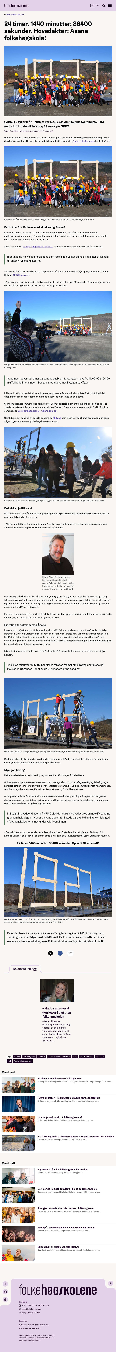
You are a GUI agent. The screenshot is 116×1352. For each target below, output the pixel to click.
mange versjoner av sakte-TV (38, 246)
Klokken (42, 1056)
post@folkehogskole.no (31, 1309)
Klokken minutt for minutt (59, 1056)
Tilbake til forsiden (15, 14)
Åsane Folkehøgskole (84, 141)
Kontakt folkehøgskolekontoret (34, 1324)
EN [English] (98, 5)
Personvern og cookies (29, 1328)
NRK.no (57, 417)
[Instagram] (5, 1291)
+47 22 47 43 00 (28, 1305)
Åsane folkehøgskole (22, 1061)
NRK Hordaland (21, 274)
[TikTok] (5, 1299)
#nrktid (17, 1056)
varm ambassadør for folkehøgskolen (37, 410)
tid (10, 1061)
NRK (75, 1056)
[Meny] (110, 5)
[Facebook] (5, 1284)
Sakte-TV (100, 1056)
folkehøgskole (29, 1056)
